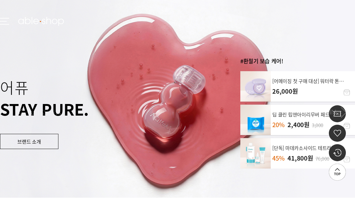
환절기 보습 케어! (263, 61)
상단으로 (337, 172)
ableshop (41, 21)
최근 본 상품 (337, 152)
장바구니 (347, 92)
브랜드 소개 (29, 141)
